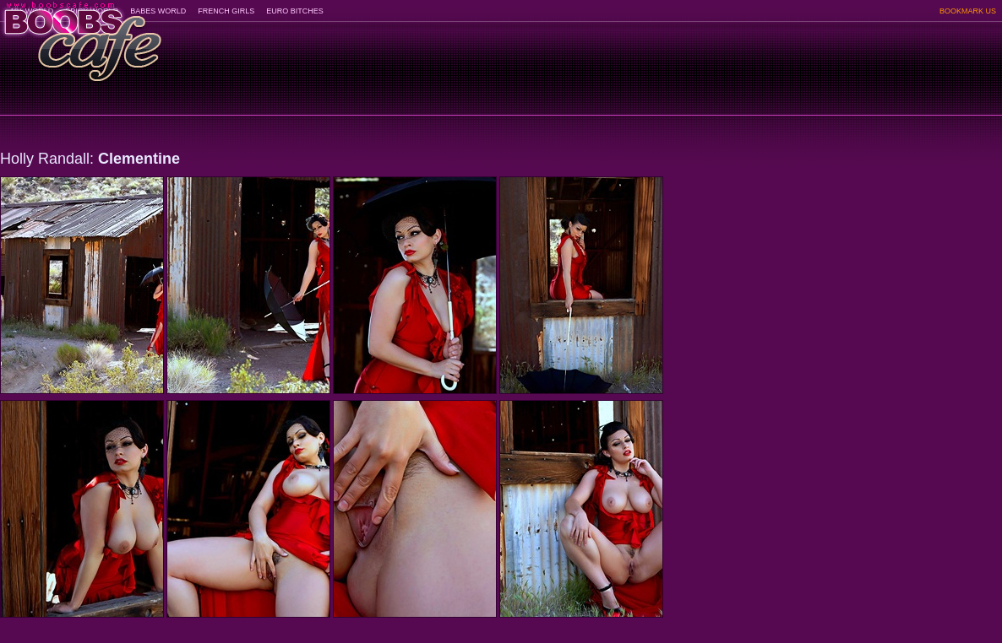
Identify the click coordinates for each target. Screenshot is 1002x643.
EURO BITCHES (295, 11)
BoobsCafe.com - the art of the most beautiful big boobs (81, 36)
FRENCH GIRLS (226, 11)
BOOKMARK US (967, 11)
